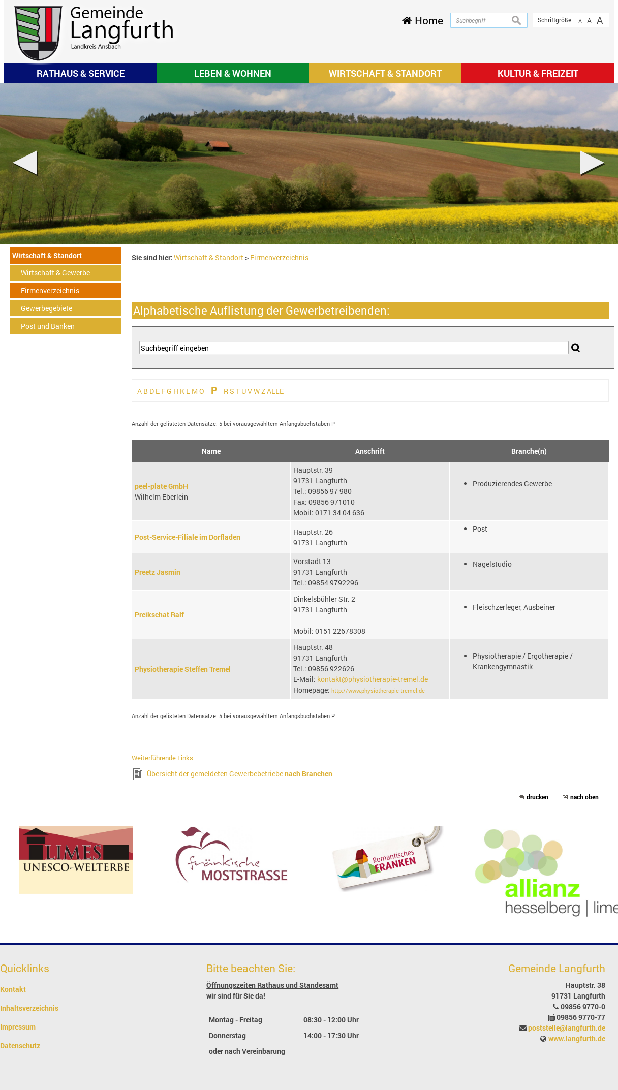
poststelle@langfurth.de (566, 1028)
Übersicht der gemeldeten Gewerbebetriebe (239, 773)
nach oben (584, 797)
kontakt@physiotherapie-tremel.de (372, 679)
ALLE (275, 391)
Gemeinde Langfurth (556, 968)
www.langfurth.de (576, 1038)
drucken (537, 797)
